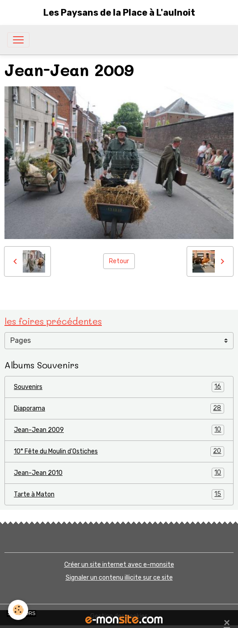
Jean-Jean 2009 (119, 430)
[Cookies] (18, 610)
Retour (119, 261)
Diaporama (119, 408)
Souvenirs (119, 387)
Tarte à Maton (119, 494)
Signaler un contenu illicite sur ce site (119, 577)
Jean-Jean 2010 (119, 473)
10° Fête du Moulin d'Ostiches (119, 451)
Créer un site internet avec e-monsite (119, 564)
